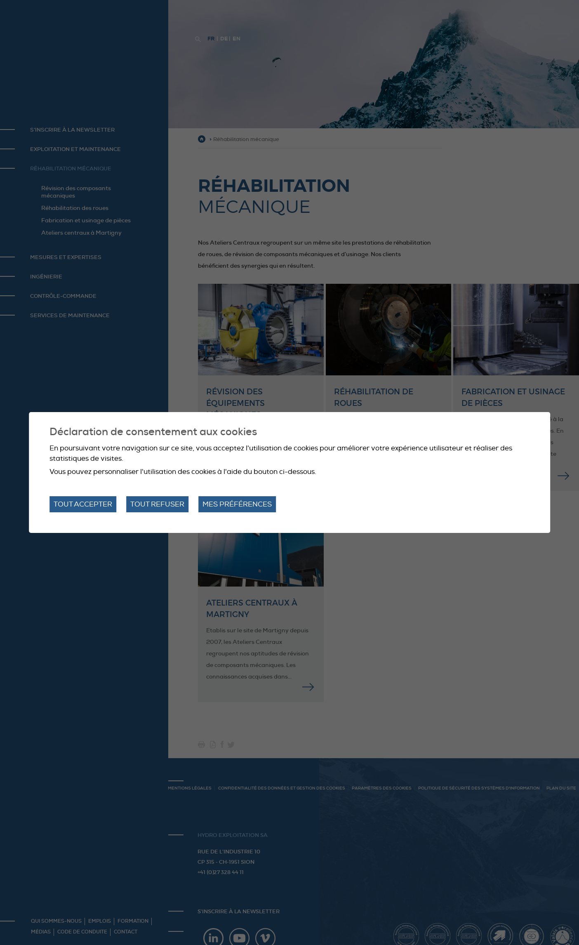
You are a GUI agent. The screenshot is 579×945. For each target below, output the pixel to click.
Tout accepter (83, 504)
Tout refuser (157, 504)
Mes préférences (237, 504)
